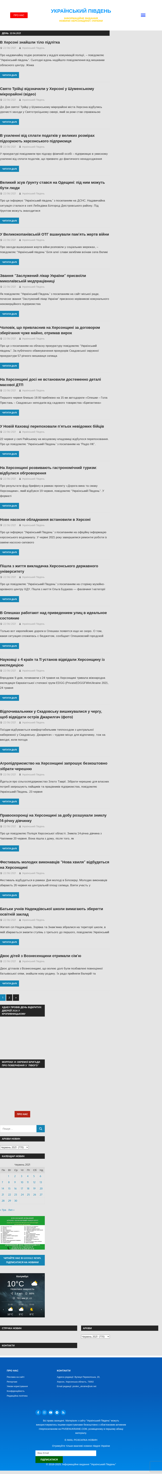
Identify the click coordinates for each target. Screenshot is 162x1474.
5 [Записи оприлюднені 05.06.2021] (34, 1176)
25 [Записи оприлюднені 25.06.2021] (28, 1194)
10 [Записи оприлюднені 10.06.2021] (22, 1182)
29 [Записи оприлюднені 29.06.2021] (9, 1200)
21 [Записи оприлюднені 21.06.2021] (3, 1194)
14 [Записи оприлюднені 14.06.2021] (3, 1188)
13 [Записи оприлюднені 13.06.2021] (41, 1182)
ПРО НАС (22, 1114)
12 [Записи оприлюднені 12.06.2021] (34, 1182)
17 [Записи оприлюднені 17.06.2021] (22, 1188)
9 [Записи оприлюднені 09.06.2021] (15, 1182)
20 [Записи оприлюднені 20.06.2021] (41, 1188)
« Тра (3, 1209)
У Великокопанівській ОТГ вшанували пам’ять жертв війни (54, 234)
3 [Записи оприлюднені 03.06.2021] (21, 1176)
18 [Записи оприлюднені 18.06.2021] (28, 1188)
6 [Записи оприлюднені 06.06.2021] (40, 1176)
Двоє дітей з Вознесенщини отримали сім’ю (40, 955)
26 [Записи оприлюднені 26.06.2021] (34, 1194)
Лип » (11, 1209)
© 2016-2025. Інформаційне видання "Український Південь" (81, 1464)
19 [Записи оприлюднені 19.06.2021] (34, 1188)
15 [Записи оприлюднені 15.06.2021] (9, 1188)
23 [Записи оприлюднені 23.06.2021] (15, 1194)
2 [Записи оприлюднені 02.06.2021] (15, 1176)
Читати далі (9, 75)
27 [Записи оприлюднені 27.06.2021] (41, 1194)
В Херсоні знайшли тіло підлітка (30, 42)
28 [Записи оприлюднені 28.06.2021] (3, 1200)
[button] (143, 15)
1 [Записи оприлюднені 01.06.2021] (8, 1176)
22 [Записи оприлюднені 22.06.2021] (9, 1194)
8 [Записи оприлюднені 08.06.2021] (9, 1182)
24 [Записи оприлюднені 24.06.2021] (22, 1194)
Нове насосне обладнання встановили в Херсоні (45, 519)
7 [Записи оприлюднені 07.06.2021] (2, 1182)
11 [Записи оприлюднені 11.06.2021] (28, 1182)
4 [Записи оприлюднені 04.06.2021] (27, 1176)
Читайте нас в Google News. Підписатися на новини (22, 1260)
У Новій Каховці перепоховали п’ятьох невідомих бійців (52, 426)
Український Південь (81, 11)
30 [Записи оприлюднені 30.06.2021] (15, 1200)
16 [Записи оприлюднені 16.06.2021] (15, 1188)
